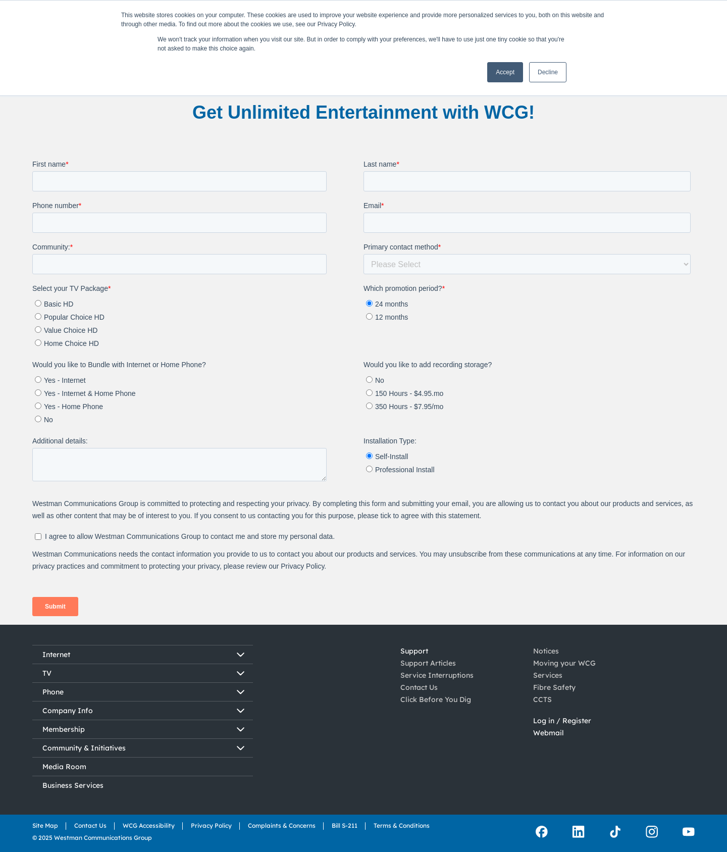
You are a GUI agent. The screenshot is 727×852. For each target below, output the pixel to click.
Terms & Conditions (402, 825)
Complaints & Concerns (282, 825)
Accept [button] (505, 72)
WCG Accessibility (149, 825)
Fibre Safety (554, 687)
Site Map (45, 825)
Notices (546, 651)
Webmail (548, 732)
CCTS (542, 699)
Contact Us (419, 687)
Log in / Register (562, 720)
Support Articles (428, 663)
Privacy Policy (211, 825)
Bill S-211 (344, 825)
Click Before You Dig (435, 699)
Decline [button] (548, 72)
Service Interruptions (437, 675)
